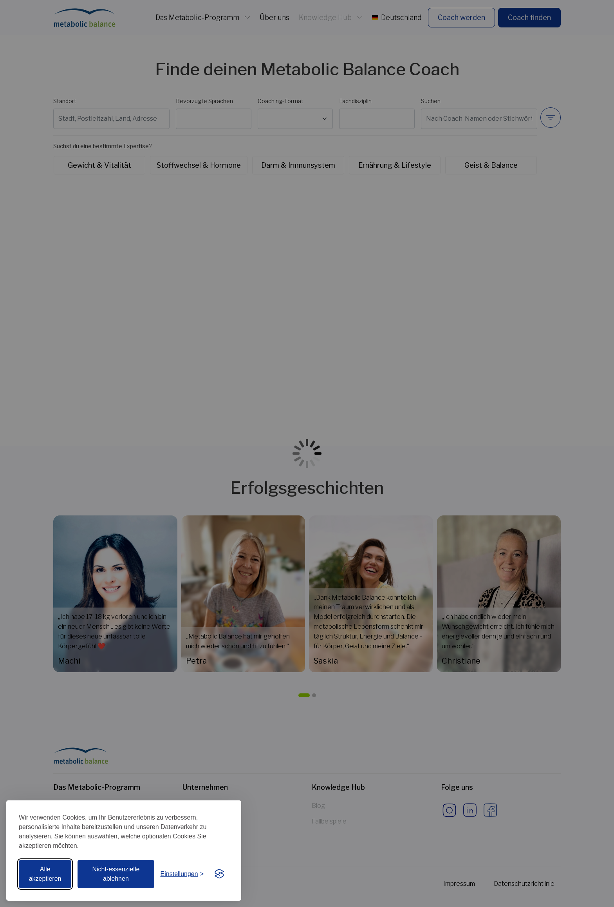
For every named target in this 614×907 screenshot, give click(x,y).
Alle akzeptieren (45, 874)
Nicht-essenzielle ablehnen (115, 874)
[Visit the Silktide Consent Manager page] (219, 874)
